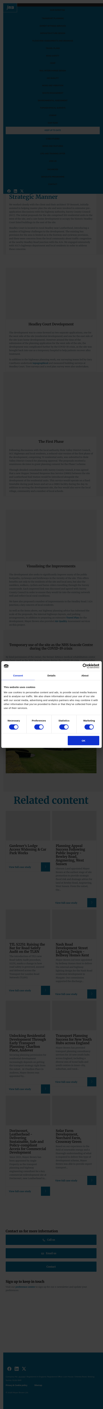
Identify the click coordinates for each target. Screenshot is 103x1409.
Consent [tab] (18, 675)
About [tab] (85, 675)
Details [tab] (51, 675)
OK (83, 740)
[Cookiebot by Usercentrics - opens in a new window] (85, 666)
